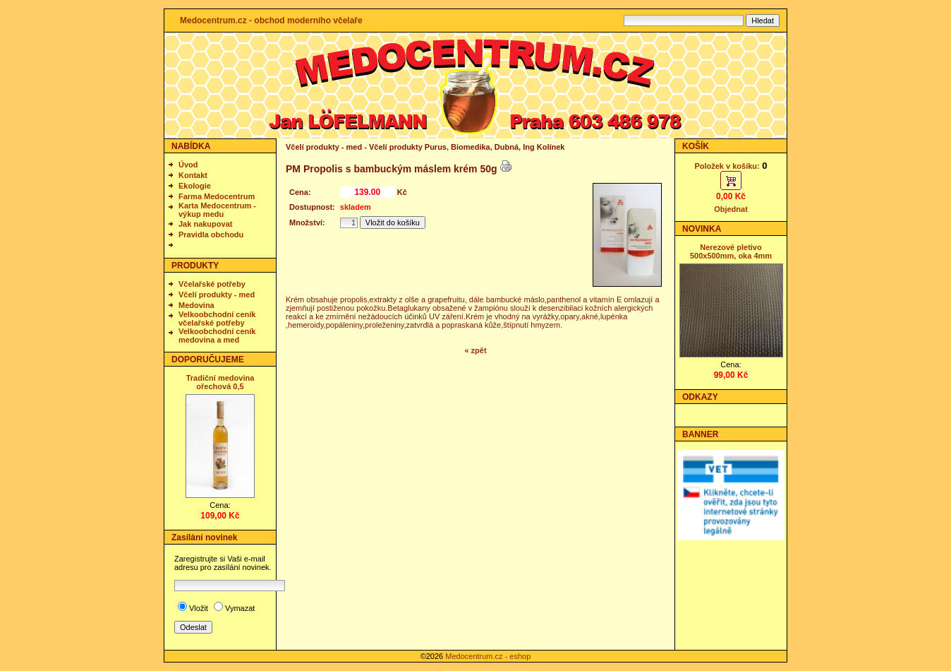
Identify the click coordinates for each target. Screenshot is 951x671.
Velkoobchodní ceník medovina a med (216, 335)
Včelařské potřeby (212, 284)
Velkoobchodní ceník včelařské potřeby (216, 318)
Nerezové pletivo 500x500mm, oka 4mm (731, 251)
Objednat (731, 209)
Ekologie (194, 186)
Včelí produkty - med (216, 294)
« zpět (475, 350)
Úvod (188, 164)
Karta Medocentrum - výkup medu (217, 209)
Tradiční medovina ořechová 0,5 (220, 382)
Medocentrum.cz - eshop (488, 656)
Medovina (196, 305)
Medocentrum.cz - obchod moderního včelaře (271, 20)
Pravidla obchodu (210, 234)
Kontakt (192, 175)
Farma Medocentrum (216, 196)
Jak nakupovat (205, 224)
